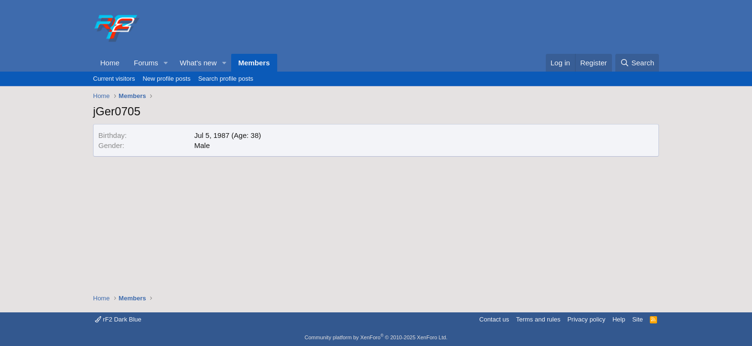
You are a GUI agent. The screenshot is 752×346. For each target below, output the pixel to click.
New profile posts (166, 78)
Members (254, 63)
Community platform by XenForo (376, 337)
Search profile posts (225, 78)
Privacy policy (586, 319)
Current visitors (114, 78)
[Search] (637, 63)
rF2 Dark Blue (118, 319)
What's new (198, 63)
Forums (146, 63)
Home (109, 63)
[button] (166, 63)
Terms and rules (538, 319)
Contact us (494, 319)
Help (618, 319)
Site (637, 319)
